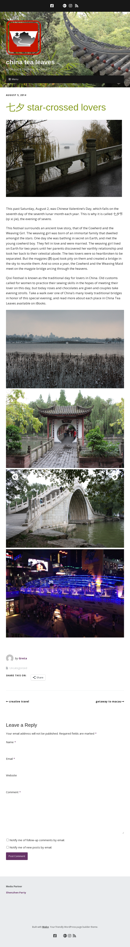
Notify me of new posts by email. (31, 847)
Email (10, 759)
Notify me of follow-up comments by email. (37, 840)
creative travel (19, 701)
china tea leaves (30, 62)
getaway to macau (108, 701)
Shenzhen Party (16, 892)
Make (45, 927)
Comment (13, 792)
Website (11, 775)
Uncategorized (18, 668)
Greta (23, 658)
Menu (15, 79)
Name (11, 742)
